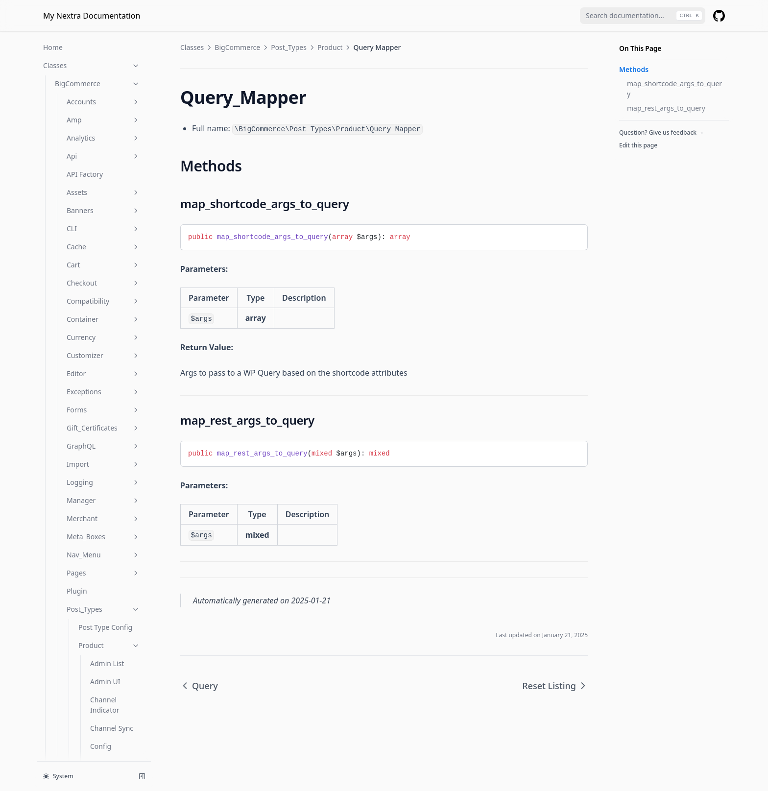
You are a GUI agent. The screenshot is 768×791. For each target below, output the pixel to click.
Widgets (103, 627)
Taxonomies (103, 555)
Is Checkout (74, 718)
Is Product (71, 736)
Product (102, 141)
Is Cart (65, 700)
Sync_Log (109, 410)
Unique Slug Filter (109, 283)
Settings (103, 519)
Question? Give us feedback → (661, 132)
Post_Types (289, 47)
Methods (633, 69)
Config (100, 105)
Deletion (103, 123)
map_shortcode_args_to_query (674, 88)
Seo (96, 213)
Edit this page (638, 145)
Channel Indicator (105, 63)
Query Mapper (114, 177)
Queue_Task (109, 392)
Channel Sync (111, 87)
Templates (103, 573)
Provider (68, 645)
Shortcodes (103, 537)
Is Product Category (87, 754)
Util (103, 591)
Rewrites (103, 482)
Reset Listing (110, 195)
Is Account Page (80, 682)
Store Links (107, 260)
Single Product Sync (113, 237)
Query (100, 159)
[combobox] (642, 15)
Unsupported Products (111, 312)
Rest (103, 446)
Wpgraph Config (105, 340)
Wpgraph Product (105, 369)
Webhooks (103, 609)
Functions (91, 664)
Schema (103, 500)
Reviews (103, 464)
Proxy (103, 428)
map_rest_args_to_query (666, 108)
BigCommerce (237, 47)
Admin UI (105, 40)
